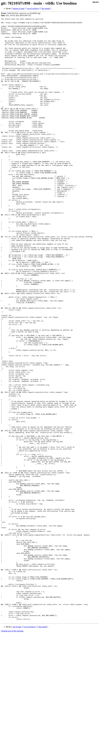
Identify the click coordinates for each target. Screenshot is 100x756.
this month (46, 8)
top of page (17, 747)
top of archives (33, 8)
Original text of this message (12, 752)
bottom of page (18, 8)
